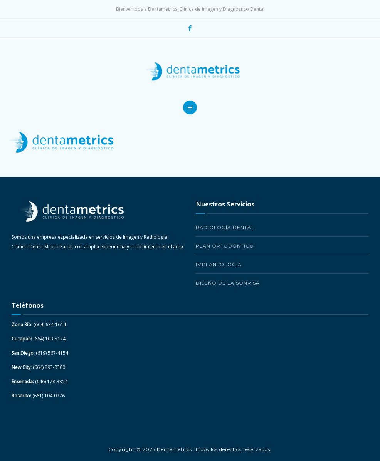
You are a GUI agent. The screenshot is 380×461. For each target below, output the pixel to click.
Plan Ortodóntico (225, 246)
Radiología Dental (225, 227)
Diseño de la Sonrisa (228, 283)
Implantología (219, 264)
